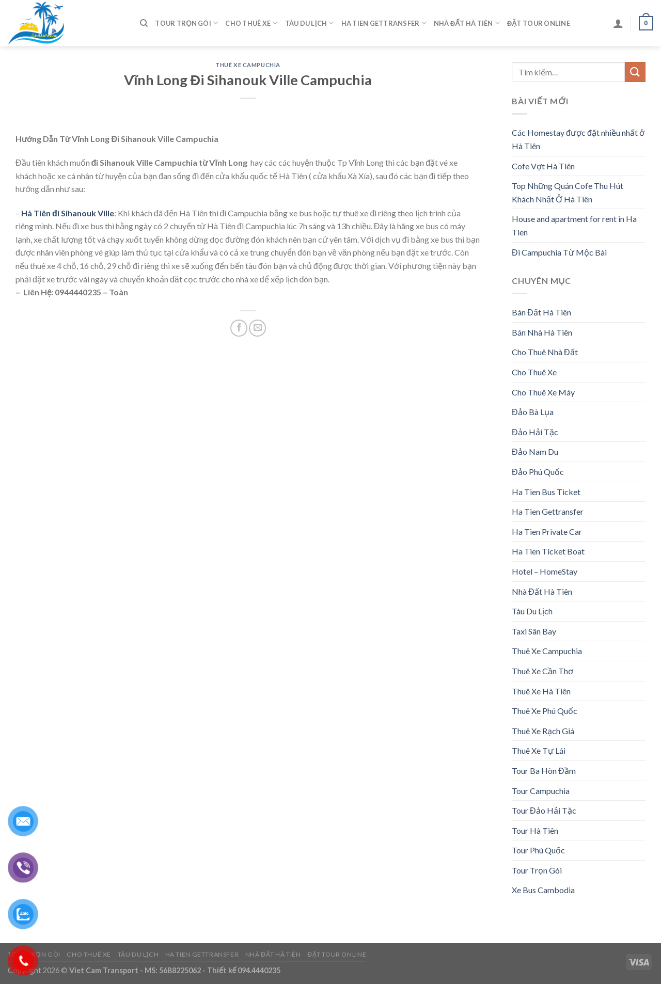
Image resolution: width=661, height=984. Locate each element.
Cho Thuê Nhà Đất (545, 352)
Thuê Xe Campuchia (247, 64)
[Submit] (635, 72)
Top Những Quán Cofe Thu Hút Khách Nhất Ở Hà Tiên (567, 192)
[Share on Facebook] (238, 328)
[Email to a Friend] (257, 328)
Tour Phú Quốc (538, 850)
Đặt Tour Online (538, 23)
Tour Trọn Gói (186, 23)
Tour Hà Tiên (535, 830)
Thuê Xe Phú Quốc (544, 711)
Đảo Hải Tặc (535, 432)
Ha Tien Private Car (547, 531)
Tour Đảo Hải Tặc (544, 810)
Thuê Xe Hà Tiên (541, 691)
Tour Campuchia (541, 791)
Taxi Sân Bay (534, 631)
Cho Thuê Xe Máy (543, 392)
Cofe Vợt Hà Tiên (543, 166)
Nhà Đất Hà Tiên (467, 23)
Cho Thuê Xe (251, 23)
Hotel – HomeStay (544, 571)
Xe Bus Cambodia (543, 890)
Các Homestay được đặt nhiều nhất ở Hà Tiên (578, 139)
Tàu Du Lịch (309, 23)
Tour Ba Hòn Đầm (544, 770)
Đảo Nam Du (535, 451)
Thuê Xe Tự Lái (538, 750)
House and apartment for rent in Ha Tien (574, 225)
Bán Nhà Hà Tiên (542, 332)
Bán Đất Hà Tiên (541, 312)
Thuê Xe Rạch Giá (543, 731)
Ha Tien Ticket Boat (548, 551)
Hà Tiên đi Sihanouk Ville (67, 213)
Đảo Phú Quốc (538, 472)
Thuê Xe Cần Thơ (542, 671)
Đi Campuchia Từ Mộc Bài (559, 252)
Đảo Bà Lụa (533, 412)
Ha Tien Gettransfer (384, 23)
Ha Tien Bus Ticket (546, 492)
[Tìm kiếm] (144, 23)
